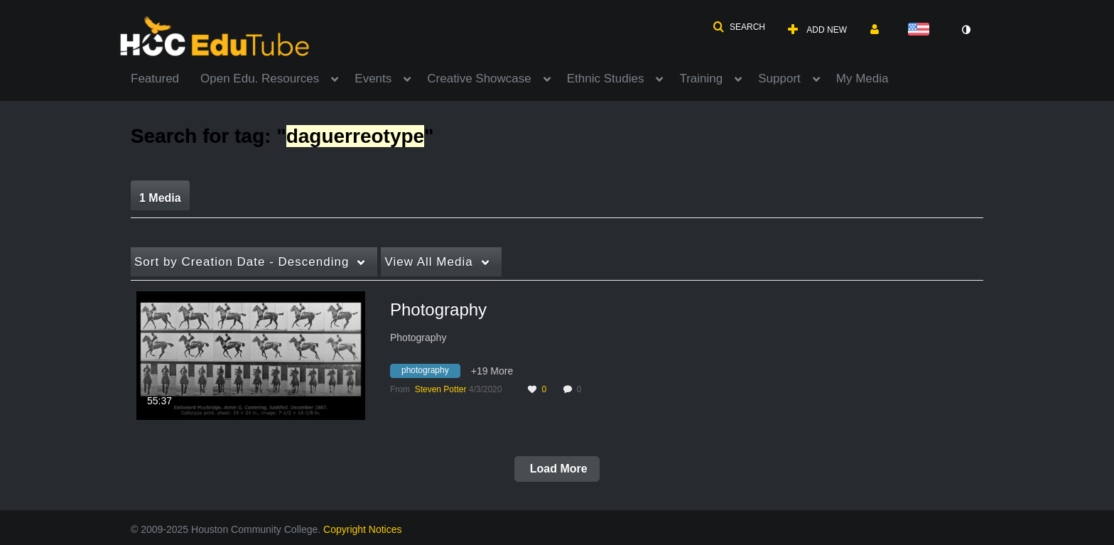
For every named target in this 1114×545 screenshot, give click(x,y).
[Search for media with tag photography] (430, 373)
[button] (738, 27)
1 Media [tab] (160, 198)
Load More (556, 469)
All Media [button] (428, 262)
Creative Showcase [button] (479, 78)
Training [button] (701, 78)
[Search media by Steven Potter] (441, 389)
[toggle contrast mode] (965, 30)
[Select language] (921, 30)
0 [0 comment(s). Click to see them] (581, 389)
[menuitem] (165, 77)
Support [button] (779, 78)
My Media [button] (862, 78)
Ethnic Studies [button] (605, 78)
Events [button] (373, 78)
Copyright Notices (362, 529)
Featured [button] (155, 78)
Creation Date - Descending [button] (241, 262)
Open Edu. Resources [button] (259, 78)
